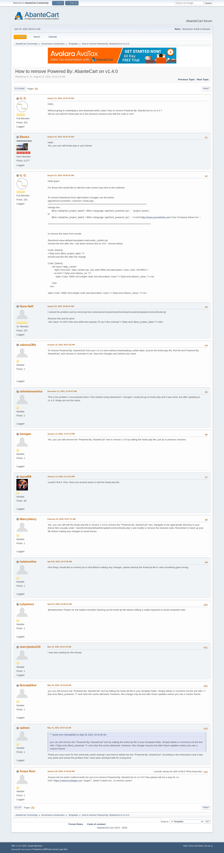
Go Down (19, 89)
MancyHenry (28, 519)
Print (206, 89)
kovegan (25, 433)
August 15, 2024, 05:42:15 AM (60, 137)
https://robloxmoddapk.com (68, 780)
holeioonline (28, 561)
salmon (25, 727)
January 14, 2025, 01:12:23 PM (61, 476)
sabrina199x (28, 344)
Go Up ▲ (209, 846)
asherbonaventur (31, 391)
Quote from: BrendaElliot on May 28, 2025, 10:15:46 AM (79, 735)
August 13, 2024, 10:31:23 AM (60, 98)
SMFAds (14, 849)
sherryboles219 (30, 646)
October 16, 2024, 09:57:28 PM (61, 345)
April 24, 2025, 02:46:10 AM (59, 604)
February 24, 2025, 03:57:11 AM (61, 519)
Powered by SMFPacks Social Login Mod (49, 849)
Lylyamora (27, 604)
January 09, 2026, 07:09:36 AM (61, 771)
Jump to (164, 821)
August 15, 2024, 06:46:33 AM (60, 175)
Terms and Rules (196, 846)
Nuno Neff (26, 306)
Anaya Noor (27, 771)
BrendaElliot (28, 685)
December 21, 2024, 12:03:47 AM (62, 391)
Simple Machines (35, 846)
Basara (24, 136)
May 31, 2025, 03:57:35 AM (59, 728)
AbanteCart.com (105, 827)
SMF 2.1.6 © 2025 (19, 846)
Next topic (203, 79)
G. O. (23, 98)
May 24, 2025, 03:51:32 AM (59, 647)
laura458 (25, 476)
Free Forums (26, 849)
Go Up (17, 808)
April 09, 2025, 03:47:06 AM (59, 561)
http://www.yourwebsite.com (155, 217)
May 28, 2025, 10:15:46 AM (59, 685)
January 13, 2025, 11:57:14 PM (61, 434)
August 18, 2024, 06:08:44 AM (60, 306)
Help (185, 846)
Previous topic (186, 79)
